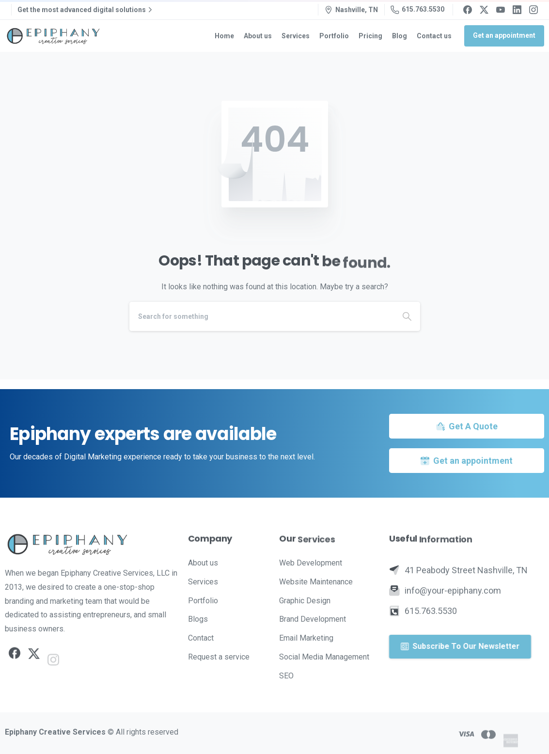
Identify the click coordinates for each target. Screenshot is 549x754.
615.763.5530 (417, 9)
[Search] (261, 316)
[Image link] (91, 544)
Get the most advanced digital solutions (86, 9)
